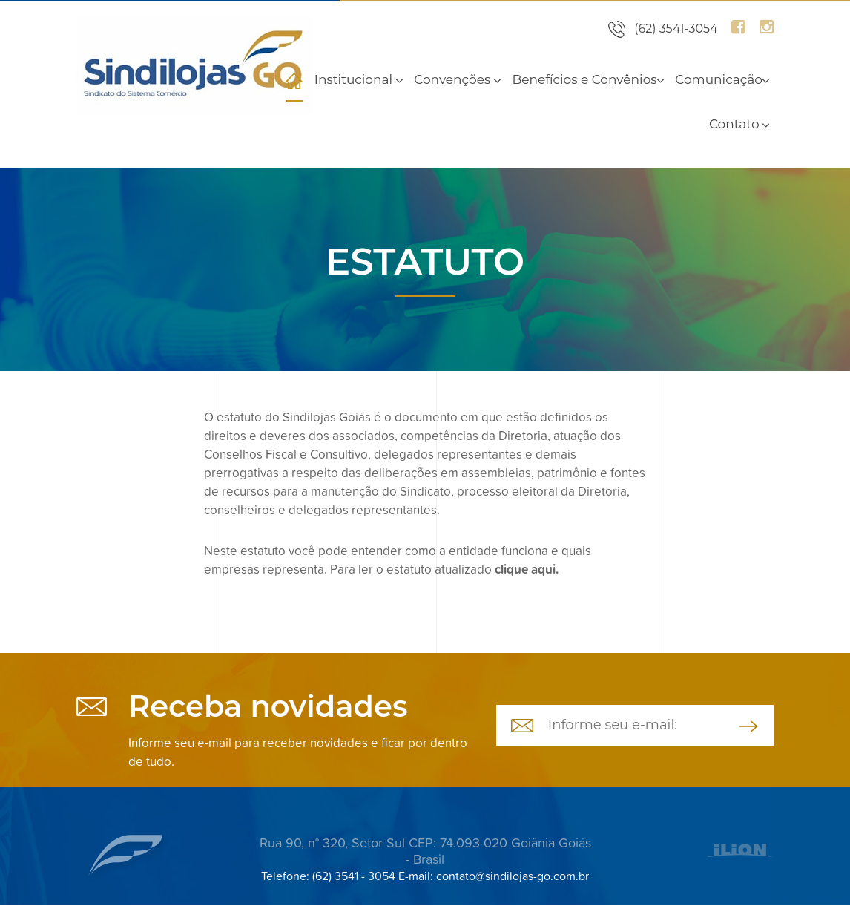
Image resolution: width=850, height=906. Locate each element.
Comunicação (722, 79)
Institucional (358, 79)
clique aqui (525, 569)
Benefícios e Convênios (587, 79)
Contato (739, 123)
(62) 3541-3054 (675, 29)
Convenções (457, 79)
